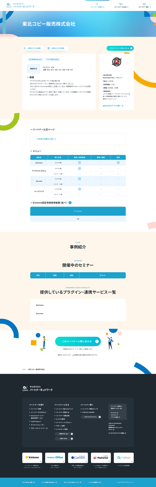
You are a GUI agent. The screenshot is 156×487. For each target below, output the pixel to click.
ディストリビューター (38, 425)
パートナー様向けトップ (90, 409)
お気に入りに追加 (31, 48)
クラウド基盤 (115, 417)
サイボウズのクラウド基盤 (117, 433)
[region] (78, 175)
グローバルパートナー (39, 428)
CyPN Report (36, 421)
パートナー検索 (36, 409)
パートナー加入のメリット (64, 409)
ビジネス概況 (60, 419)
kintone (114, 412)
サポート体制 (60, 426)
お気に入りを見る (55, 48)
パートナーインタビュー (64, 422)
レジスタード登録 (62, 429)
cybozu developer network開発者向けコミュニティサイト (116, 426)
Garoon (114, 415)
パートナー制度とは (62, 412)
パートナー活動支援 (62, 416)
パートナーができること (38, 412)
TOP (23, 369)
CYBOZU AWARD (88, 412)
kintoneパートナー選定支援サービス (37, 417)
